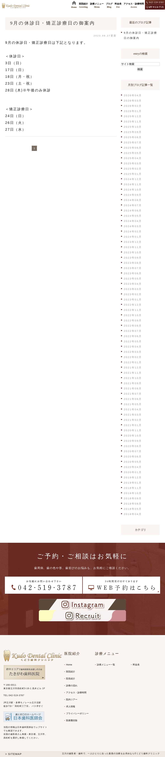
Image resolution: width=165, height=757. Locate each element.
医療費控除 (71, 720)
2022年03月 (133, 351)
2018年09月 (133, 498)
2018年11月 (133, 487)
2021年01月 (133, 425)
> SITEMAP (13, 753)
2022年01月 (133, 362)
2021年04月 (133, 409)
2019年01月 (133, 482)
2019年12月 (133, 477)
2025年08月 (133, 137)
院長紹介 (70, 678)
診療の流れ (71, 685)
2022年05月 (133, 341)
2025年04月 (133, 158)
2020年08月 (133, 446)
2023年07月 (133, 268)
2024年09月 (133, 194)
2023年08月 (133, 262)
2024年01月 (133, 236)
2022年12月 (133, 304)
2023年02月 (133, 294)
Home (69, 664)
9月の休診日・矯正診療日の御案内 (52, 23)
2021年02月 (133, 419)
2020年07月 (133, 451)
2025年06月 (133, 147)
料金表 (136, 664)
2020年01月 (133, 472)
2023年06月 (133, 273)
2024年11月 (133, 184)
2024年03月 (133, 226)
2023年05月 (133, 278)
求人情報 (70, 706)
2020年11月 (133, 430)
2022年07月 (133, 330)
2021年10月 (133, 377)
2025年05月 (133, 152)
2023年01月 (133, 299)
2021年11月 (133, 372)
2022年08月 (133, 325)
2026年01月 (133, 111)
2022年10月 (133, 315)
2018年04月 (133, 514)
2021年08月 (133, 388)
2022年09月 (133, 320)
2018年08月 (133, 503)
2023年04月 (133, 283)
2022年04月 (133, 346)
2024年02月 (133, 231)
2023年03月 (133, 289)
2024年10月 (133, 189)
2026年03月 (133, 100)
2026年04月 (133, 95)
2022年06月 (133, 336)
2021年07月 (133, 393)
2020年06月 (133, 456)
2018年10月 (133, 493)
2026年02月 (133, 105)
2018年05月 (133, 508)
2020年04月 (133, 466)
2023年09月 (133, 257)
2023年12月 (133, 241)
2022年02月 (133, 357)
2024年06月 (133, 210)
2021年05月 (133, 404)
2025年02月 (133, 168)
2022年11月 (133, 309)
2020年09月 (133, 440)
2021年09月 (133, 383)
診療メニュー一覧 (106, 664)
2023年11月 (133, 247)
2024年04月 (133, 220)
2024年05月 (133, 215)
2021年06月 (133, 398)
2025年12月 (133, 116)
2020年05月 (133, 461)
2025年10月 (133, 126)
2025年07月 (133, 142)
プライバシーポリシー (77, 713)
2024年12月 (133, 179)
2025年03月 (133, 163)
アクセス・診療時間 (76, 692)
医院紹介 (70, 671)
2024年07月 (133, 205)
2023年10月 (133, 252)
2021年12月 (133, 367)
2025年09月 (133, 131)
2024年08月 (133, 200)
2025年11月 (133, 121)
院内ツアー (71, 699)
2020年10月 (133, 435)
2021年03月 (133, 414)
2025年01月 (133, 173)
